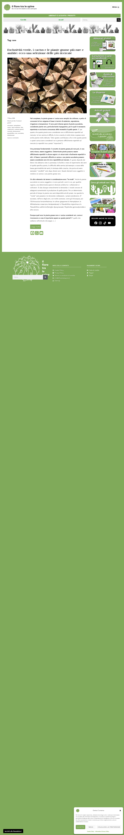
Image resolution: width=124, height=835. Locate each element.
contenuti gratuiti (18, 129)
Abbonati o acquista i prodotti (62, 16)
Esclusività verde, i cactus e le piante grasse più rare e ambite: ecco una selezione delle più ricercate (45, 51)
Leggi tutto (36, 226)
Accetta (80, 827)
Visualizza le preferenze (109, 827)
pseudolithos (10, 133)
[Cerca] (45, 277)
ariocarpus (10, 125)
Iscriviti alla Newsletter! (13, 831)
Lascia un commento (13, 138)
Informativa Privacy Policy (102, 831)
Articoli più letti (11, 121)
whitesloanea (10, 135)
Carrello (23, 20)
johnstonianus (16, 131)
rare (16, 133)
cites (22, 127)
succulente (21, 133)
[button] (120, 810)
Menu (115, 7)
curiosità (9, 131)
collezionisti (10, 129)
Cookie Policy (90, 831)
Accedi (61, 20)
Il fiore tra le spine (23, 6)
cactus (9, 127)
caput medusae (16, 127)
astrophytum (17, 125)
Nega (91, 827)
